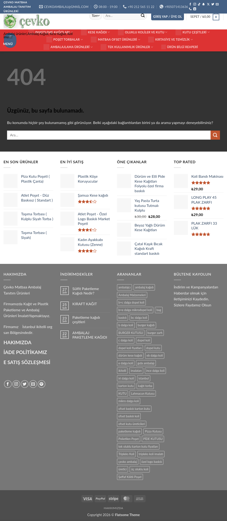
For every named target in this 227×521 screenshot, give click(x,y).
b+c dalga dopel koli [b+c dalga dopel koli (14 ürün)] (131, 302)
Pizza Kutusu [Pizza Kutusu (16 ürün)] (153, 431)
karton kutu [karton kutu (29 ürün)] (126, 386)
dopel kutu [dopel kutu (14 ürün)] (153, 348)
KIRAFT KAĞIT (84, 303)
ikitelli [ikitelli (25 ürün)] (122, 370)
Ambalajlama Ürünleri (68, 47)
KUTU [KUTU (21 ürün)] (122, 393)
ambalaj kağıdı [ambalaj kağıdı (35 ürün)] (144, 287)
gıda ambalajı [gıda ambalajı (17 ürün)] (145, 363)
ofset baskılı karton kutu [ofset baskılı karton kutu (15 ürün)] (134, 409)
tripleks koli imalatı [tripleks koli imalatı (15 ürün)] (151, 454)
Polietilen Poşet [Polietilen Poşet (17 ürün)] (128, 439)
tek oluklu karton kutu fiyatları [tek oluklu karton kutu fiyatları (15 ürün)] (138, 446)
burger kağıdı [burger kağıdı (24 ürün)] (146, 325)
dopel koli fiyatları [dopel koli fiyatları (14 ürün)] (130, 348)
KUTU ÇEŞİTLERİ (193, 32)
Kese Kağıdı (95, 32)
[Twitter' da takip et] (212, 4)
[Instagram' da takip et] (194, 4)
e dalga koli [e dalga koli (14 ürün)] (125, 363)
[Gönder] (143, 16)
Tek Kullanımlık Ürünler (127, 47)
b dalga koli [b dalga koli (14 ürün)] (125, 325)
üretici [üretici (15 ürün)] (122, 469)
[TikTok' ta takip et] (199, 4)
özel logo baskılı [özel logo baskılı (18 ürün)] (151, 462)
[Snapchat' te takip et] (203, 4)
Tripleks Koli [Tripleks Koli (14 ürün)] (126, 454)
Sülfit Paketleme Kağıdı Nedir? (85, 290)
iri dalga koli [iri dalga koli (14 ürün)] (126, 378)
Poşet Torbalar (64, 40)
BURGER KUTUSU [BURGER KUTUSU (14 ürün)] (130, 333)
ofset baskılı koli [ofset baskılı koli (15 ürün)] (128, 416)
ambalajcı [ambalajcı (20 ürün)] (124, 287)
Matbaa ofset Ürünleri (115, 40)
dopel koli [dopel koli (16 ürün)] (143, 340)
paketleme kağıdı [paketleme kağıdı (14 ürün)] (129, 431)
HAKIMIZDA (17, 342)
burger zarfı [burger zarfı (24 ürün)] (154, 333)
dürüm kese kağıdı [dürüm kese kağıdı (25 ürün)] (130, 355)
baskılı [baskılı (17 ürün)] (122, 317)
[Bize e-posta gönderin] (217, 4)
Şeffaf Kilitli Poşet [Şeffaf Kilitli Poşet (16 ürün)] (130, 477)
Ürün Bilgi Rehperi (179, 47)
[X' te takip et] (208, 4)
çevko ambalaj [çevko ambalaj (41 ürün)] (127, 462)
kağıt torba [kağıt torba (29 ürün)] (145, 386)
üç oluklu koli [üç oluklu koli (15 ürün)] (139, 469)
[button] (167, 17)
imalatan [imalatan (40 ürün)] (136, 370)
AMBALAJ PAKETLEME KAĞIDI (89, 334)
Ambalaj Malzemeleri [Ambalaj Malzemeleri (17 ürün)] (132, 295)
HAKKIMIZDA (113, 508)
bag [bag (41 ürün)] (158, 310)
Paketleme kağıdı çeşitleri (86, 319)
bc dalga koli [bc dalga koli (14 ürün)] (139, 317)
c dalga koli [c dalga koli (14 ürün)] (125, 340)
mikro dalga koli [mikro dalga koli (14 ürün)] (128, 401)
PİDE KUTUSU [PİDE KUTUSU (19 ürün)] (153, 439)
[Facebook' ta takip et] (190, 4)
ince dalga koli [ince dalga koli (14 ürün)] (155, 370)
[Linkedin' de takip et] (194, 9)
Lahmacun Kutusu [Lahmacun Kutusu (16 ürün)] (142, 393)
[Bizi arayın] (190, 9)
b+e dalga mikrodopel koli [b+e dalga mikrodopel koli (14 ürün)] (135, 310)
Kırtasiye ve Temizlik (170, 40)
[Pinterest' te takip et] (41, 384)
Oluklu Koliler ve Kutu (143, 32)
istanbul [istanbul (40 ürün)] (144, 378)
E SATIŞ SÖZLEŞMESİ (27, 362)
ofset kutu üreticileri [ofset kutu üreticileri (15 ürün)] (131, 424)
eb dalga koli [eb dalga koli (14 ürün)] (154, 355)
